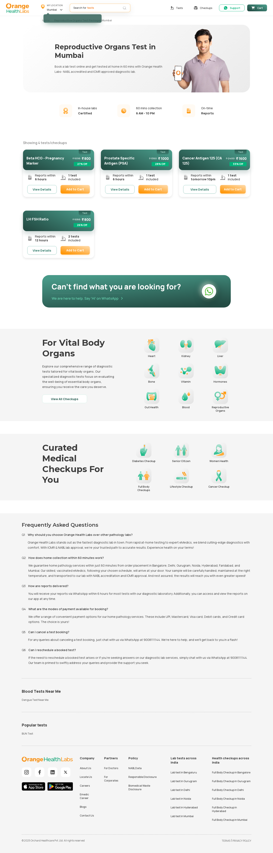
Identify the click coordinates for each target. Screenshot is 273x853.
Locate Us (86, 777)
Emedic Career (84, 796)
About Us (85, 768)
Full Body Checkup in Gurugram (231, 781)
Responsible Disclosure (142, 777)
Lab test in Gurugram (184, 781)
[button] (52, 7)
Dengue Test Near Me (35, 700)
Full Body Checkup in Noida (228, 799)
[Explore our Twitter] (65, 772)
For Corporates (111, 778)
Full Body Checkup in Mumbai (229, 820)
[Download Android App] (60, 787)
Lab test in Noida (181, 799)
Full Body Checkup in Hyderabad (224, 809)
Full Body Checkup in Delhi (228, 790)
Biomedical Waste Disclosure (139, 787)
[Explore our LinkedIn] (52, 772)
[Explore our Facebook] (39, 772)
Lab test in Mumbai (182, 816)
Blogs (83, 807)
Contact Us (87, 815)
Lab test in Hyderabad (184, 807)
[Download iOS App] (34, 787)
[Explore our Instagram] (26, 772)
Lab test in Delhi (180, 790)
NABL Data (135, 768)
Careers (85, 785)
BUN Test (27, 733)
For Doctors (111, 768)
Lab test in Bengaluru (184, 772)
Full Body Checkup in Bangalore (231, 772)
